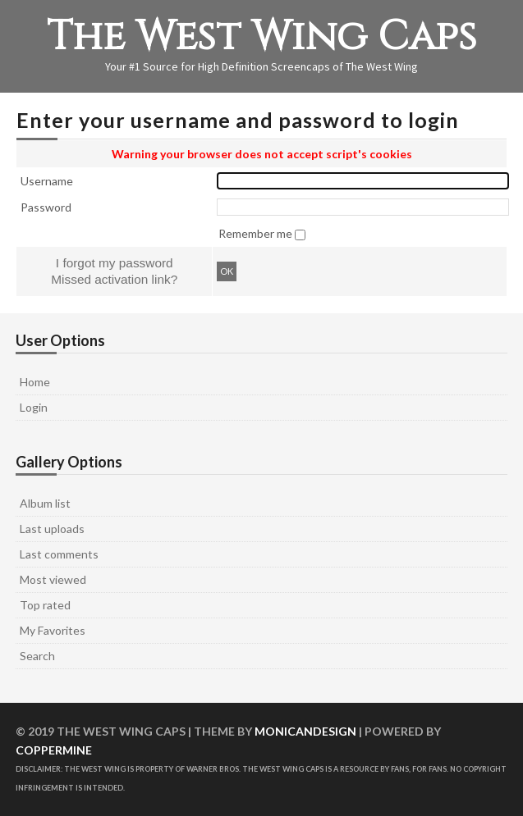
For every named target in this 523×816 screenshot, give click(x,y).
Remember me (256, 233)
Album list (45, 503)
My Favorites (52, 630)
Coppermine (54, 750)
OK (226, 271)
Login (34, 407)
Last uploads (52, 529)
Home (35, 382)
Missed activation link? (114, 279)
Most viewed (53, 579)
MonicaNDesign (305, 731)
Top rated (45, 605)
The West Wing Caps (262, 37)
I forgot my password (114, 263)
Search (37, 656)
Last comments (59, 554)
